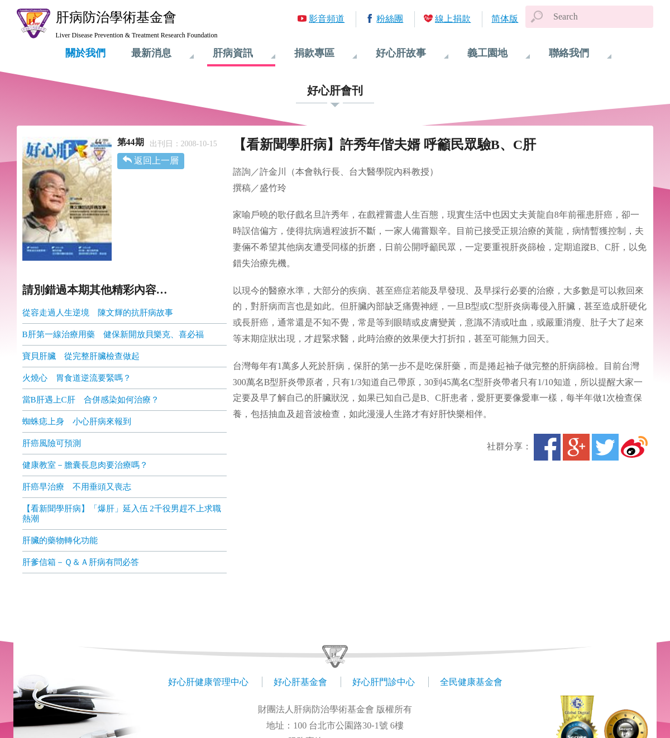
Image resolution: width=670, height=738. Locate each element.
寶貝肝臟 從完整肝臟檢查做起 (81, 356)
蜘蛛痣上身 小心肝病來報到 (76, 421)
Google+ (576, 447)
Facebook (547, 447)
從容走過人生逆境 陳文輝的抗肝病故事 (97, 312)
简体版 (504, 18)
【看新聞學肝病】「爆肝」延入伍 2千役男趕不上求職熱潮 (121, 513)
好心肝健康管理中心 (208, 682)
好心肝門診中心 (383, 682)
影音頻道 (326, 18)
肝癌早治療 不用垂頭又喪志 (76, 486)
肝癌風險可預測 (51, 443)
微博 (634, 447)
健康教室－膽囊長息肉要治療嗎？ (85, 465)
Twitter (605, 447)
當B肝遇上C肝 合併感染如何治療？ (90, 399)
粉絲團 (389, 18)
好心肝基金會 (300, 682)
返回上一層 (156, 160)
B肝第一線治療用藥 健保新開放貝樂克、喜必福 (113, 334)
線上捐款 (453, 18)
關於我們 (85, 53)
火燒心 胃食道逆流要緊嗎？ (76, 377)
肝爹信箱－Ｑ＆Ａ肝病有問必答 (80, 562)
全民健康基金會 (471, 682)
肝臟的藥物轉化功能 (60, 540)
